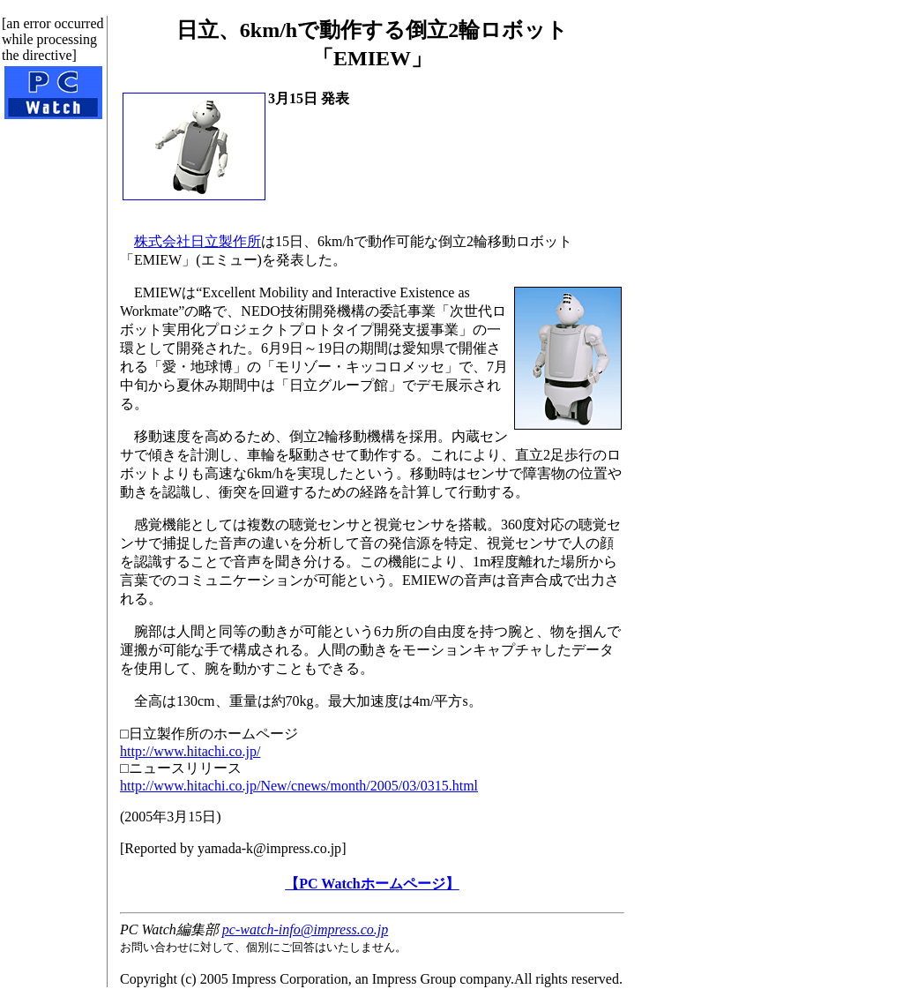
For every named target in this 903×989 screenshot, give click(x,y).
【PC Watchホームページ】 (372, 883)
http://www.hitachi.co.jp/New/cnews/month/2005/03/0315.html (299, 785)
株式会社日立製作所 (197, 241)
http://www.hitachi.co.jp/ (190, 751)
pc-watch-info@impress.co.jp (305, 929)
